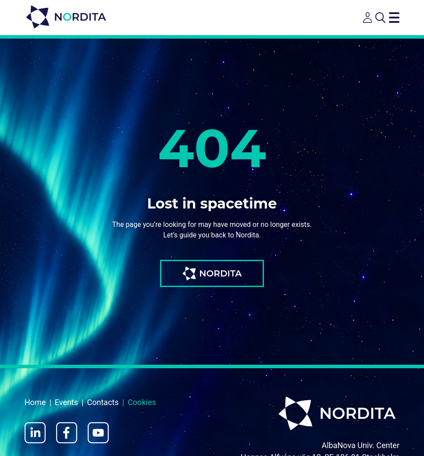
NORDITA (212, 273)
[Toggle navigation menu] (394, 17)
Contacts (103, 402)
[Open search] (380, 17)
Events (66, 402)
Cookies (142, 402)
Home (35, 402)
